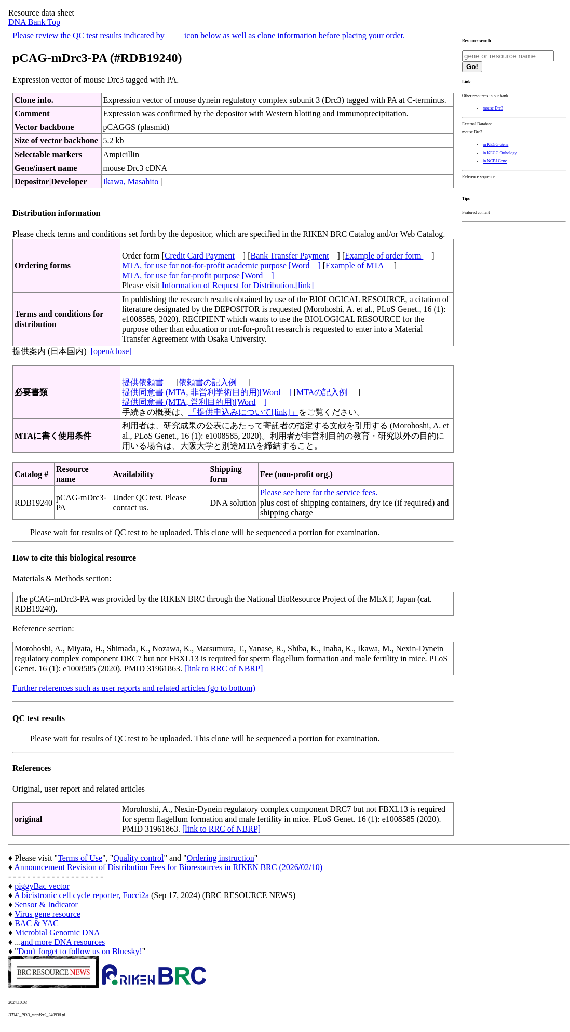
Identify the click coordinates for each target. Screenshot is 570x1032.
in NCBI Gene (495, 161)
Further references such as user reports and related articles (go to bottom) (133, 688)
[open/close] (111, 351)
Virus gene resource (47, 913)
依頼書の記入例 (209, 382)
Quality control (138, 857)
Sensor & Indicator (46, 904)
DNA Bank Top (34, 22)
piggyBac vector (42, 885)
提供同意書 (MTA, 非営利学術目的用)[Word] (207, 392)
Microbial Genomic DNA (57, 932)
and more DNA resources (63, 942)
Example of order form (384, 255)
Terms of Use (80, 857)
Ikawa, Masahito (131, 181)
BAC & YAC (37, 923)
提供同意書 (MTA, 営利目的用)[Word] (194, 402)
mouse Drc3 (493, 108)
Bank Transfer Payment (290, 255)
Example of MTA (355, 265)
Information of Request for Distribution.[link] (237, 285)
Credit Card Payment (200, 255)
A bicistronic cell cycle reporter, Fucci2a (81, 895)
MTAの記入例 (322, 392)
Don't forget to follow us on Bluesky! (80, 951)
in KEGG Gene (495, 144)
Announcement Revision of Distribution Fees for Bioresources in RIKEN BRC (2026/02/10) (168, 867)
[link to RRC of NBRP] (223, 668)
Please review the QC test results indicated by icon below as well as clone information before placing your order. (208, 35)
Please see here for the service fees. (318, 492)
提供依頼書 (144, 382)
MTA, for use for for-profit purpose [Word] (198, 275)
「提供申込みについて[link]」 (243, 412)
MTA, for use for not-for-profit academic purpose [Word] (221, 265)
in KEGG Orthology (500, 153)
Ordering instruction (220, 857)
